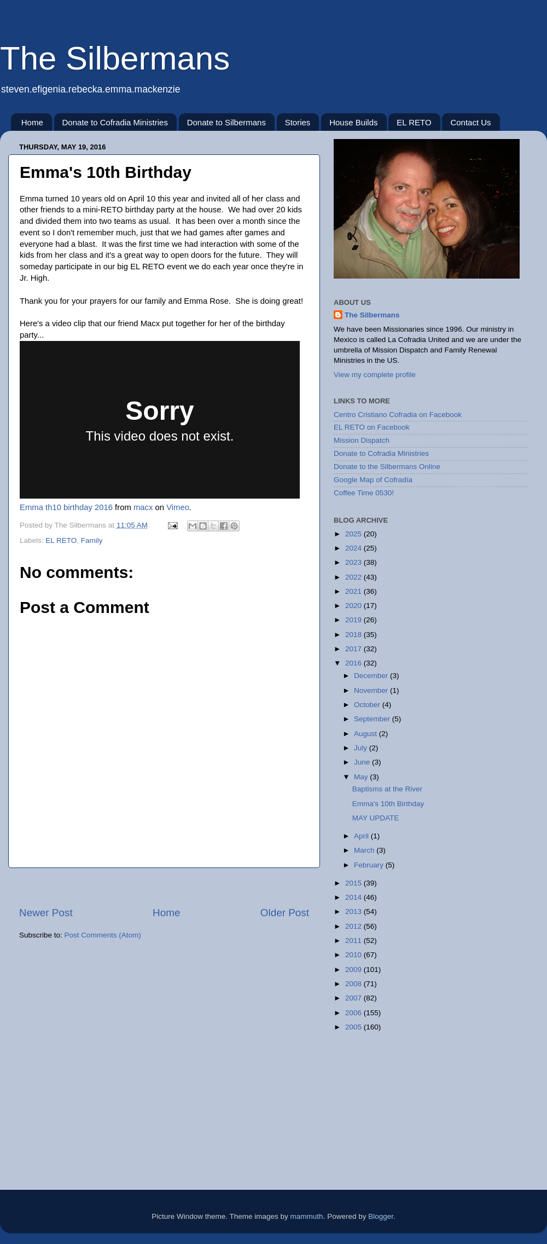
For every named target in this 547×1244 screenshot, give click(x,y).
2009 (354, 969)
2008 (354, 984)
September (373, 719)
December (372, 676)
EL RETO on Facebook (372, 427)
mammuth (306, 1216)
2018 (354, 634)
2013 (354, 911)
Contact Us (470, 122)
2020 (354, 605)
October (368, 705)
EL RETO (414, 122)
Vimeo (177, 507)
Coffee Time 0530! (364, 493)
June (363, 762)
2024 (354, 548)
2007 (354, 998)
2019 (354, 620)
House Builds (353, 122)
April (362, 836)
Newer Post (46, 912)
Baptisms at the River (387, 789)
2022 (354, 577)
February (370, 865)
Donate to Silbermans (226, 122)
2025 (354, 534)
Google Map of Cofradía (373, 480)
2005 (354, 1027)
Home (32, 122)
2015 (354, 883)
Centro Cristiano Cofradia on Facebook (398, 414)
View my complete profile (375, 375)
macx (143, 507)
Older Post (284, 912)
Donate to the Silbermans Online (387, 466)
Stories (298, 122)
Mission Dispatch (361, 440)
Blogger (380, 1216)
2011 (354, 940)
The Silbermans (115, 58)
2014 (354, 897)
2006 (354, 1013)
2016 (354, 663)
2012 (354, 926)
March (365, 850)
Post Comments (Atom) (103, 935)
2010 (354, 955)
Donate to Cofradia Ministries (115, 122)
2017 (354, 649)
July (361, 748)
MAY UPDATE (375, 818)
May (362, 777)
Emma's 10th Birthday (388, 804)
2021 (354, 591)
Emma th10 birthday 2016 (66, 507)
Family (92, 540)
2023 (354, 562)
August (366, 734)
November (372, 690)
